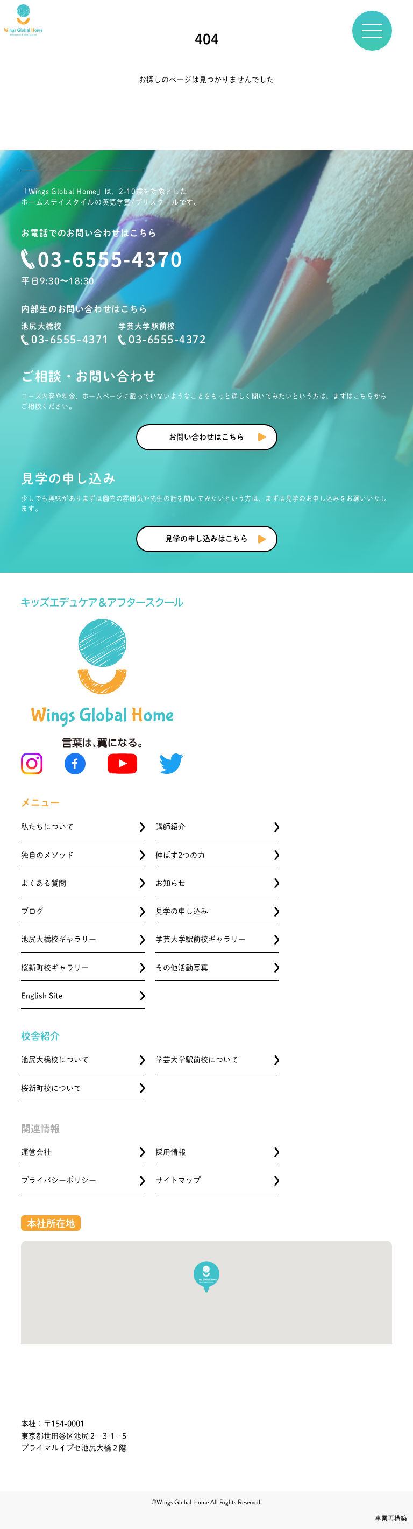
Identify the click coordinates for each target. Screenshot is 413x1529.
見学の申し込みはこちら (206, 538)
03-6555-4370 (110, 258)
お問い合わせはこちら (206, 437)
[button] (206, 1277)
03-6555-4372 (162, 340)
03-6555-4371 (65, 340)
